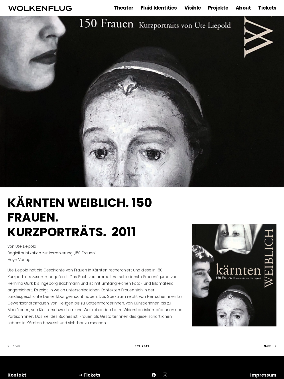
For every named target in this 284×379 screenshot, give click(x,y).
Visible (192, 7)
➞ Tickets (89, 346)
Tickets (267, 7)
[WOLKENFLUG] (40, 8)
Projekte (218, 7)
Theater (123, 7)
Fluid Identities (159, 7)
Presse (15, 355)
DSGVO (268, 355)
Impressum (263, 346)
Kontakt (17, 346)
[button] (154, 345)
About (243, 7)
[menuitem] (124, 8)
